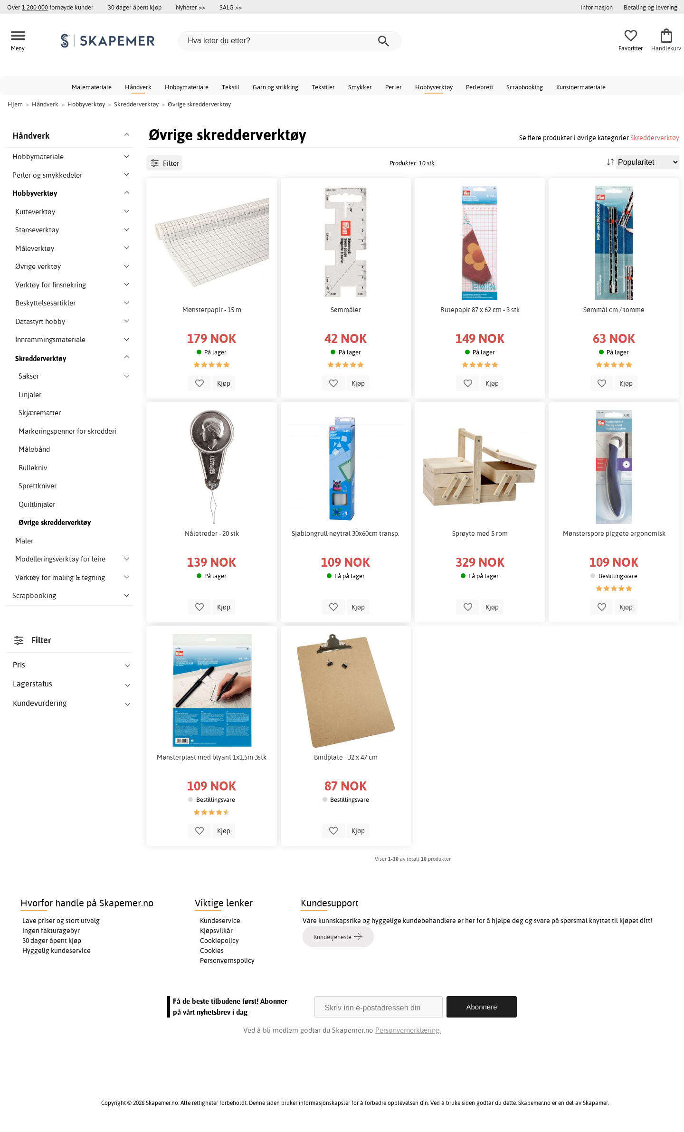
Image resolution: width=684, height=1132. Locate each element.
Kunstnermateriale (581, 87)
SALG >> (230, 7)
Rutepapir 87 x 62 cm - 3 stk (480, 310)
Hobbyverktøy (434, 87)
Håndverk (138, 87)
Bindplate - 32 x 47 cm (346, 757)
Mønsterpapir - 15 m (211, 310)
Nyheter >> (190, 7)
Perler (393, 87)
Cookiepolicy (219, 940)
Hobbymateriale (187, 87)
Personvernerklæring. (408, 1030)
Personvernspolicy (227, 960)
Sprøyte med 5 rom (480, 533)
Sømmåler (346, 310)
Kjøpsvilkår (216, 930)
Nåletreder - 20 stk (212, 533)
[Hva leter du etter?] (289, 40)
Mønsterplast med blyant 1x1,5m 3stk (211, 757)
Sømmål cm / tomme (614, 310)
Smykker (360, 87)
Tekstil (230, 87)
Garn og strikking (275, 87)
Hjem (15, 104)
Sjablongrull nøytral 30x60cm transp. (345, 533)
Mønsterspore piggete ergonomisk (614, 533)
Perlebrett (479, 87)
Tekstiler (323, 87)
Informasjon (596, 7)
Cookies (212, 950)
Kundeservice (220, 920)
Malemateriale (92, 87)
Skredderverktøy (654, 137)
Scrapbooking (524, 87)
